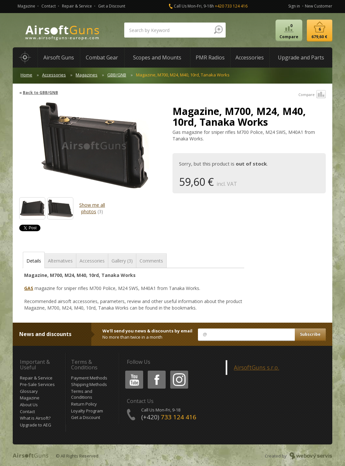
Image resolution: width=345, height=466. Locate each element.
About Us (29, 405)
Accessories (54, 75)
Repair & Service (77, 6)
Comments (151, 261)
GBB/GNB (116, 75)
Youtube (132, 372)
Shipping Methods (89, 384)
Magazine (26, 6)
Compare (312, 94)
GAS (28, 288)
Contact (48, 6)
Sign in (294, 6)
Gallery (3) (122, 261)
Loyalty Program (87, 411)
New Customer (318, 6)
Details (33, 261)
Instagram (178, 372)
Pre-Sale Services (37, 384)
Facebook (156, 372)
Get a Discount (111, 6)
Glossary (29, 391)
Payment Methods (89, 378)
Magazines (87, 75)
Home (26, 75)
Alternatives (60, 261)
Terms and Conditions (81, 394)
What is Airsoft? (35, 418)
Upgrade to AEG (35, 425)
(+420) (168, 417)
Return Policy (84, 404)
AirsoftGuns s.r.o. (256, 367)
